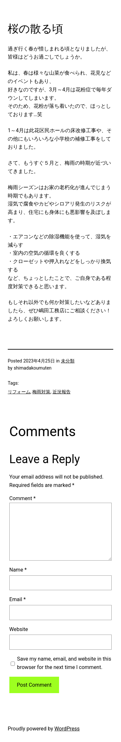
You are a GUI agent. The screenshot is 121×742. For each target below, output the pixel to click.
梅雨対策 (41, 391)
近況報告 (62, 391)
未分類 (68, 360)
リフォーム (19, 391)
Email (17, 599)
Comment (22, 498)
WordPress (67, 729)
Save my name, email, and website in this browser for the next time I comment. (64, 663)
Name (18, 570)
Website (18, 629)
